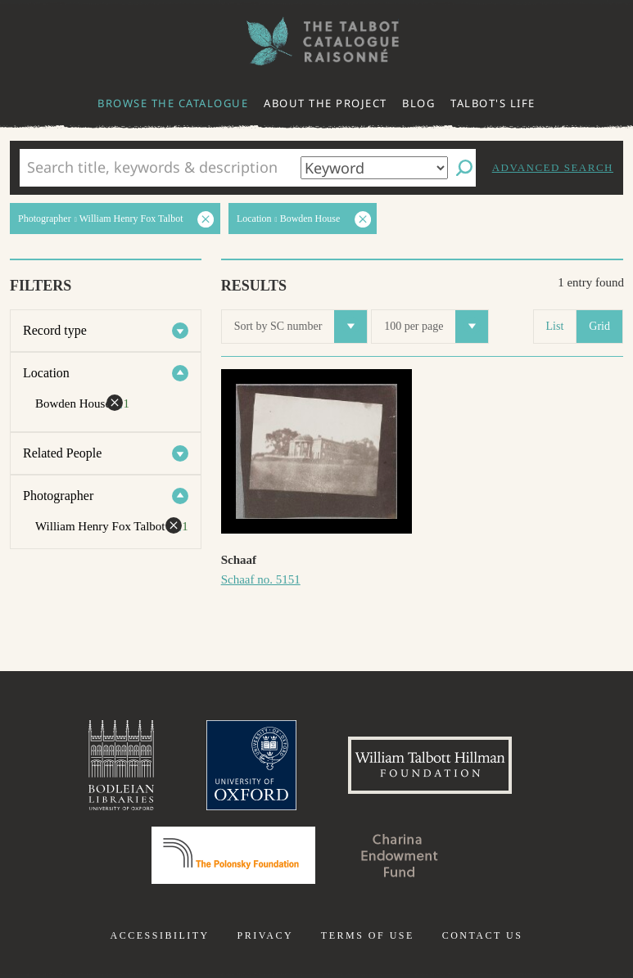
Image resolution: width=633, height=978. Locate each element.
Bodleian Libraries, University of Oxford (121, 765)
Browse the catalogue (172, 103)
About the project (325, 103)
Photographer (58, 496)
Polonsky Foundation (233, 855)
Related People (62, 453)
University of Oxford (251, 765)
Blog (418, 103)
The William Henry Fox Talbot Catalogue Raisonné (317, 41)
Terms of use (367, 935)
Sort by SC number (301, 326)
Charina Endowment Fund (400, 855)
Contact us (482, 935)
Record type (55, 330)
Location (46, 373)
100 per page (436, 326)
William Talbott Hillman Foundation (430, 765)
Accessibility (160, 935)
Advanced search (552, 167)
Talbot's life (493, 103)
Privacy (265, 935)
